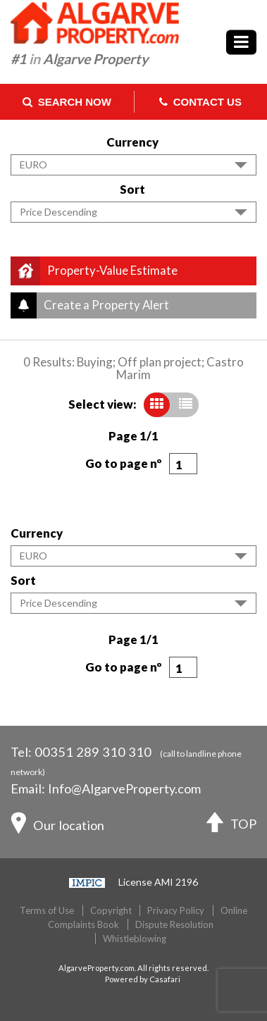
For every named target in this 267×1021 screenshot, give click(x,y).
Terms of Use (47, 910)
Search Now (67, 102)
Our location (57, 826)
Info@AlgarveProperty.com (124, 788)
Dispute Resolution (174, 924)
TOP (231, 825)
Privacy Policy (175, 910)
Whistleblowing (134, 938)
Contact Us (200, 102)
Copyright (111, 910)
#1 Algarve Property (79, 59)
